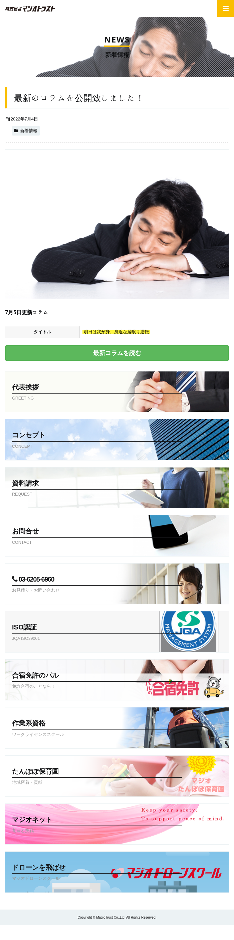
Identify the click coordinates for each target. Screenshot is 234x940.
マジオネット (97, 825)
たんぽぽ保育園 (97, 777)
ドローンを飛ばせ (97, 873)
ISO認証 (97, 632)
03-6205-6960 (97, 585)
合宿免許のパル (97, 681)
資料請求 (97, 489)
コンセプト (97, 440)
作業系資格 (97, 728)
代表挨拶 (97, 392)
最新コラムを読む (117, 353)
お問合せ (97, 536)
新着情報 (28, 131)
